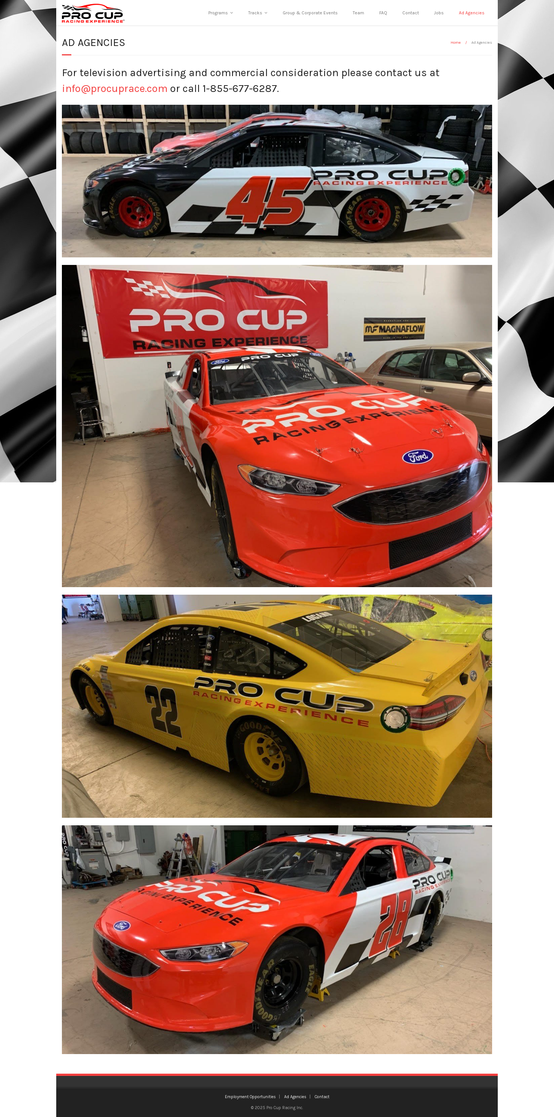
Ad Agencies (472, 12)
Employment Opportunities (250, 1096)
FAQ (383, 12)
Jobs (439, 12)
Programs (218, 12)
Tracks (255, 12)
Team (358, 12)
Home (456, 42)
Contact (410, 12)
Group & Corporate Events (310, 12)
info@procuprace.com (115, 88)
